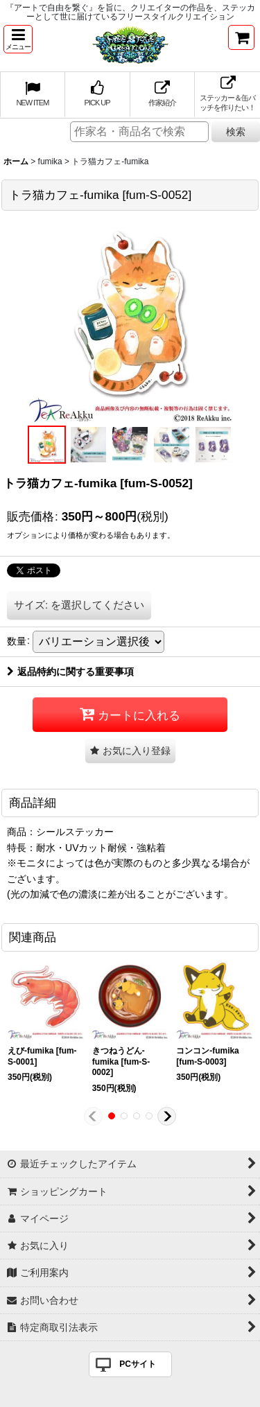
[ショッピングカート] (241, 37)
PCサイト (137, 1364)
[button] (18, 39)
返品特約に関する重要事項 (70, 671)
